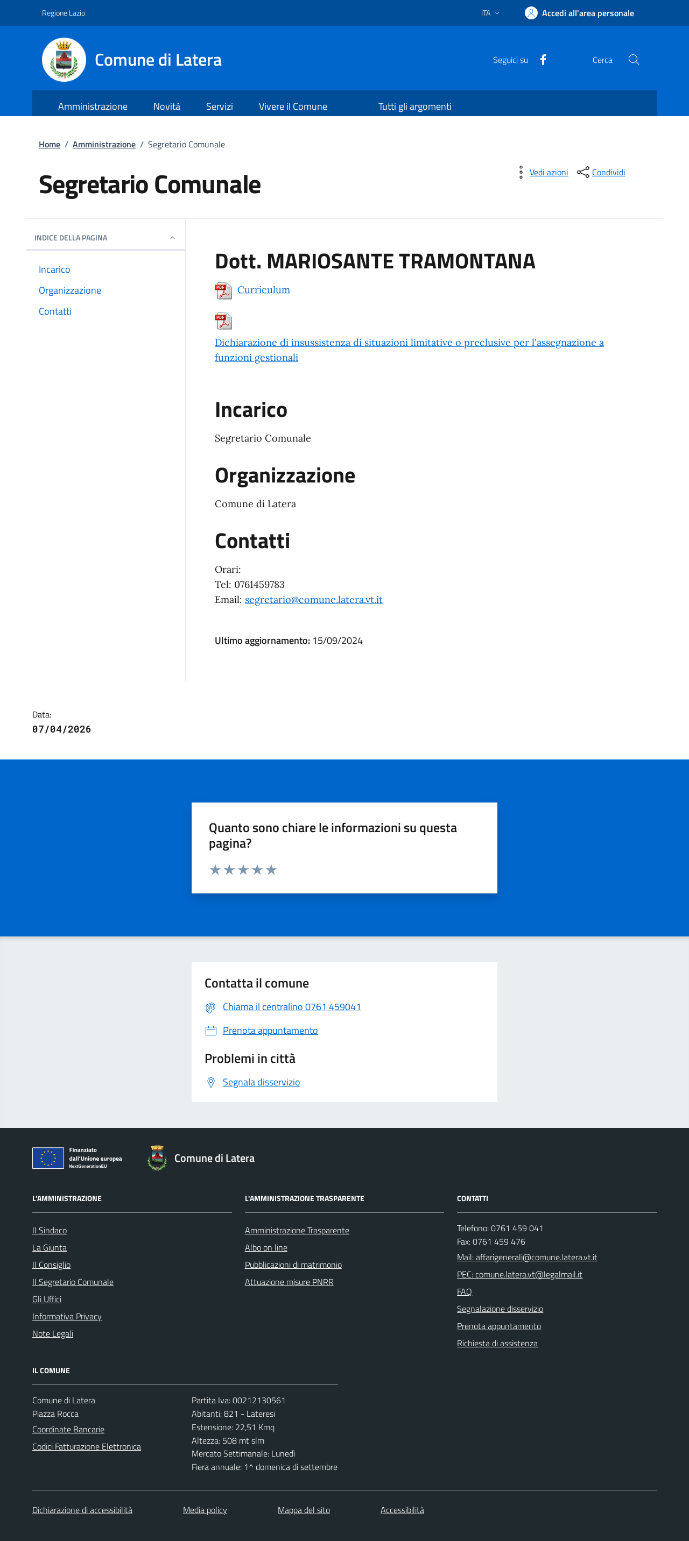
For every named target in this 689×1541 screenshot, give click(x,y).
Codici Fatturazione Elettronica (86, 1446)
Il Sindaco (49, 1230)
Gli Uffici (46, 1299)
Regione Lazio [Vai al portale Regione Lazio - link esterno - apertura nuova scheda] (63, 12)
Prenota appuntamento (499, 1325)
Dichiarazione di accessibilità (82, 1509)
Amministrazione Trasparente (297, 1230)
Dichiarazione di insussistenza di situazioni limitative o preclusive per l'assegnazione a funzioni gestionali (409, 350)
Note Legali (52, 1333)
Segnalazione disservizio (500, 1308)
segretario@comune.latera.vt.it (314, 599)
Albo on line (266, 1247)
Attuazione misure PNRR (289, 1281)
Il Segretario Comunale (73, 1281)
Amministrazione (104, 144)
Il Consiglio (51, 1264)
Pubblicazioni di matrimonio (293, 1264)
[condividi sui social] (600, 172)
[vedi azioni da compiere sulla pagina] (540, 172)
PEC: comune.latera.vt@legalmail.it (519, 1274)
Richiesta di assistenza (497, 1343)
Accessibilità (402, 1509)
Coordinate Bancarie (68, 1429)
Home (49, 144)
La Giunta (49, 1247)
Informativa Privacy (67, 1316)
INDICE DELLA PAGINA (105, 237)
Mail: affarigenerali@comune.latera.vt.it (527, 1257)
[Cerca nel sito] (634, 60)
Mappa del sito (304, 1509)
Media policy (205, 1509)
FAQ (464, 1291)
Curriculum (263, 289)
